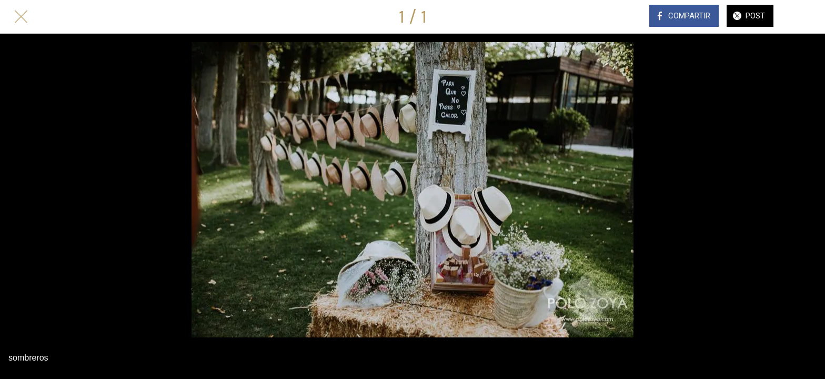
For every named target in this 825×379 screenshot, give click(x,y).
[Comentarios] (804, 16)
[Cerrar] (21, 17)
